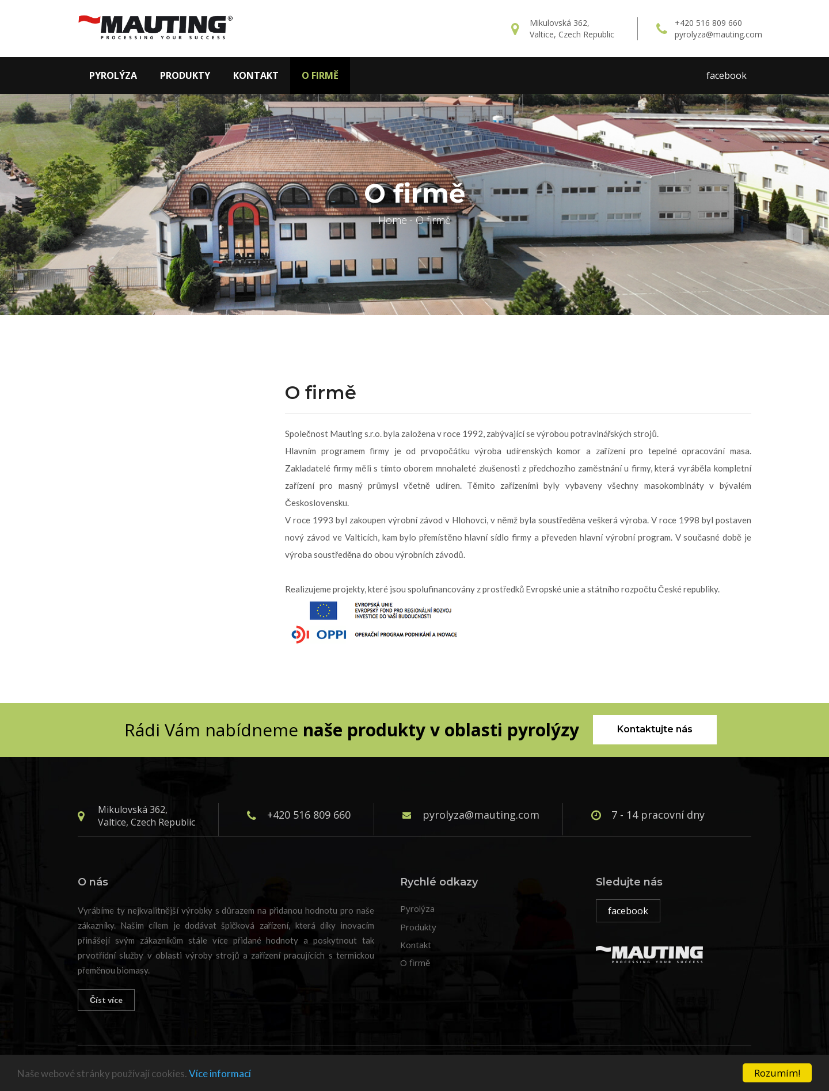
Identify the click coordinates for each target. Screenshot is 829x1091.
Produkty (185, 75)
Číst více (106, 1000)
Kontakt (256, 75)
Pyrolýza (113, 75)
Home (392, 220)
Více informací (220, 1073)
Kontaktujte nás (655, 729)
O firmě (320, 75)
